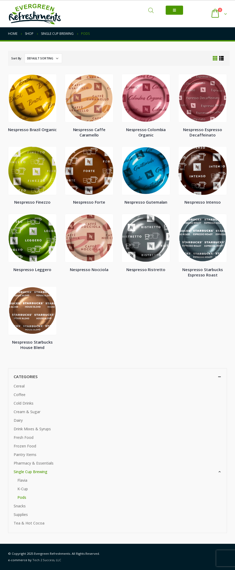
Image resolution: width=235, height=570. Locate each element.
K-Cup (22, 488)
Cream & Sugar (27, 411)
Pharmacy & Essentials (34, 463)
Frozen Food (25, 446)
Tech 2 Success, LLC (46, 560)
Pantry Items (25, 454)
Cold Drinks (23, 403)
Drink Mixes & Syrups (32, 428)
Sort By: (16, 58)
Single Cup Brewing (30, 471)
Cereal (19, 386)
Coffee (19, 394)
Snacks (20, 505)
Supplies (21, 514)
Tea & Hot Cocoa (29, 523)
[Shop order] (43, 58)
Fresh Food (23, 437)
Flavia (22, 480)
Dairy (18, 420)
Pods (21, 497)
